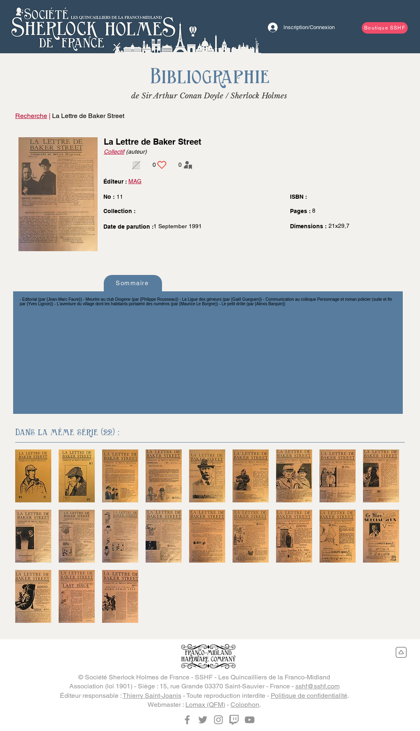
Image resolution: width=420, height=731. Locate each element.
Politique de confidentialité (309, 695)
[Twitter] (203, 720)
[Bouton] (93, 26)
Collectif (114, 151)
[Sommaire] (133, 283)
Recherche (31, 116)
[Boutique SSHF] (385, 28)
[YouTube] (250, 720)
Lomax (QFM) (205, 704)
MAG (135, 181)
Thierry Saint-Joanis (152, 695)
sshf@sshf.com (317, 686)
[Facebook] (187, 720)
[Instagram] (218, 720)
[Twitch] (234, 720)
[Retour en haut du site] (401, 652)
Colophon (245, 704)
